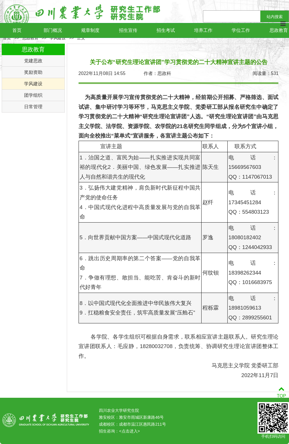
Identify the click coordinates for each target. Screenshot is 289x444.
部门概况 (53, 30)
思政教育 (30, 38)
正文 (81, 38)
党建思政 (33, 60)
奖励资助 (33, 72)
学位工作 (241, 30)
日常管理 (33, 106)
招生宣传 (128, 30)
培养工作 (203, 30)
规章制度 (90, 30)
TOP (281, 392)
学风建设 (58, 38)
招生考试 (166, 30)
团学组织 (33, 95)
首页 (17, 30)
